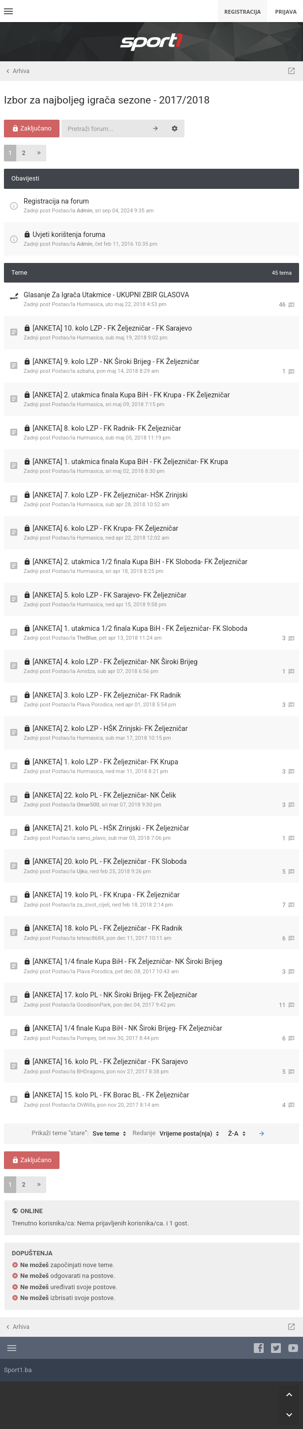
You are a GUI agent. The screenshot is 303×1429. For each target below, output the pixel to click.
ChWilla (86, 1105)
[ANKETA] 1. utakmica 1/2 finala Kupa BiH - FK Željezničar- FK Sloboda (139, 628)
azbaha (85, 371)
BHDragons (90, 1071)
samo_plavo (91, 838)
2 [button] (24, 153)
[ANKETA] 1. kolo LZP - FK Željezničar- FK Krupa (105, 762)
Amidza (86, 671)
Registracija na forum (56, 201)
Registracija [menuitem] (242, 11)
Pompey (86, 1038)
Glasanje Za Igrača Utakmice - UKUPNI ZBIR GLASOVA (106, 295)
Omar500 (88, 805)
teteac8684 (90, 938)
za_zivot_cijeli (93, 905)
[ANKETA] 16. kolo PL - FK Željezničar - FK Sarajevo (110, 1061)
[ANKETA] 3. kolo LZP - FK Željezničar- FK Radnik (106, 695)
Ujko (82, 871)
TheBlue (86, 638)
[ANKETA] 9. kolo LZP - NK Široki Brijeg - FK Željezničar (115, 361)
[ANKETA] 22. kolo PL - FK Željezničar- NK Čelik (104, 795)
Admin (84, 211)
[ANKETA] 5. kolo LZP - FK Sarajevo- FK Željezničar (109, 595)
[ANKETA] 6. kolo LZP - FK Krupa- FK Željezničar (105, 528)
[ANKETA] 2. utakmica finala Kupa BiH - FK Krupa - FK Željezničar (131, 395)
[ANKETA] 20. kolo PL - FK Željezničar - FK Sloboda (109, 861)
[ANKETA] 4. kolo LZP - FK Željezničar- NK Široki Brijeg (114, 662)
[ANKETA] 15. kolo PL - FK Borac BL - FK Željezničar (110, 1095)
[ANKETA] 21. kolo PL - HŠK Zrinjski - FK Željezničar (110, 828)
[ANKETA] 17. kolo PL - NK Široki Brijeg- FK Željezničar (114, 995)
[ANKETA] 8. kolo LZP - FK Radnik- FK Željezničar (106, 428)
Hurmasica (90, 304)
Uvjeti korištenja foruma (68, 234)
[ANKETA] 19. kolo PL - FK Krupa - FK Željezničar (106, 895)
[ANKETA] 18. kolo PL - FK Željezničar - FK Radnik (107, 928)
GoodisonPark (94, 1005)
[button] (38, 153)
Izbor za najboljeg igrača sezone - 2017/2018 (107, 100)
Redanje (178, 1134)
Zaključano (32, 128)
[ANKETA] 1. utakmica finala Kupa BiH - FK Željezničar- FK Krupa (130, 462)
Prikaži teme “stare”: (81, 1134)
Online (31, 1211)
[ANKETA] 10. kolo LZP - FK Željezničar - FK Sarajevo (112, 328)
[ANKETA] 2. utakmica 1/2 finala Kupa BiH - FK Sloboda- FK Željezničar (139, 562)
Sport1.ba (18, 1370)
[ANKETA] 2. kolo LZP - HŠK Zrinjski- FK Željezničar (109, 728)
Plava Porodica (95, 705)
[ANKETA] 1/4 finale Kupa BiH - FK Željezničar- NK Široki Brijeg (127, 961)
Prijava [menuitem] (286, 11)
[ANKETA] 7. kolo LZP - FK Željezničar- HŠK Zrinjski (109, 495)
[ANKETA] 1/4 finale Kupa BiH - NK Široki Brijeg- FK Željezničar (127, 1028)
